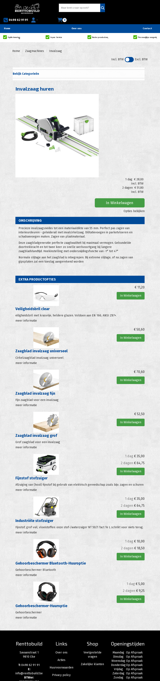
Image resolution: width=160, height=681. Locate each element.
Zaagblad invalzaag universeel (41, 308)
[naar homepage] (20, 7)
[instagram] (29, 651)
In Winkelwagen (125, 116)
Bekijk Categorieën (78, 66)
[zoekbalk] (64, 8)
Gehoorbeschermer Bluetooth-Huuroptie (50, 518)
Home (7, 20)
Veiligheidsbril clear (32, 266)
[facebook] (20, 651)
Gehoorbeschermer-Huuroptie (41, 560)
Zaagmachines (34, 43)
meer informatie (26, 277)
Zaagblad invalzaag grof (36, 391)
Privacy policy (61, 630)
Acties (61, 615)
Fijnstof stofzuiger (31, 434)
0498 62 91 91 (108, 8)
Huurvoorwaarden (61, 622)
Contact (147, 20)
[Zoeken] (86, 8)
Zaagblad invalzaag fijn (35, 349)
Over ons (76, 20)
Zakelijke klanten (92, 619)
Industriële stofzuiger (34, 476)
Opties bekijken (134, 124)
